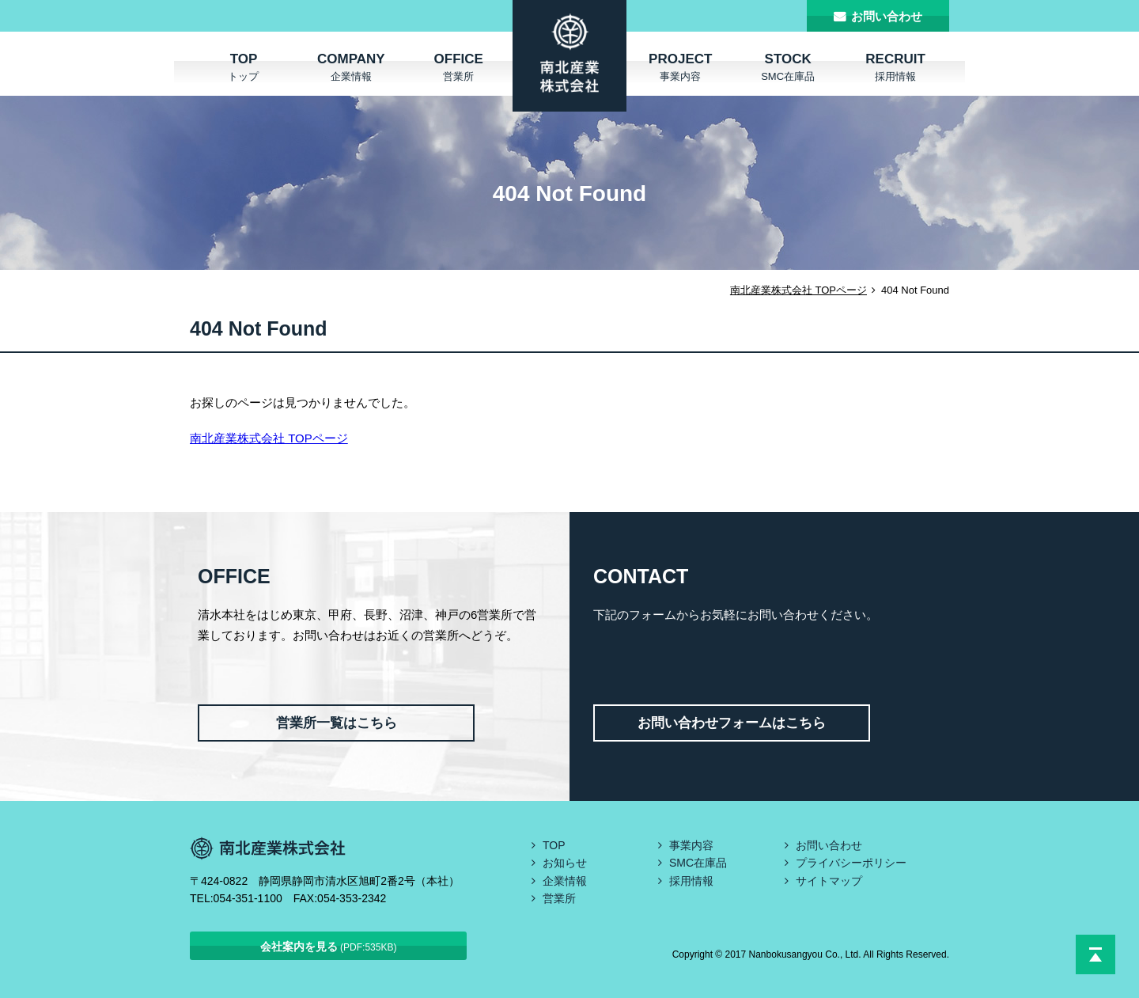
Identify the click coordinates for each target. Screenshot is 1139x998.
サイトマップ (829, 881)
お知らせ (565, 862)
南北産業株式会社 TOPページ (798, 290)
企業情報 (565, 881)
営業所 (559, 898)
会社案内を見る (328, 946)
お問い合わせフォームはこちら (732, 722)
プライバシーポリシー (851, 862)
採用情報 (691, 881)
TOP (554, 845)
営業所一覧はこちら (336, 722)
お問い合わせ (886, 16)
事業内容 (691, 845)
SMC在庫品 (698, 862)
